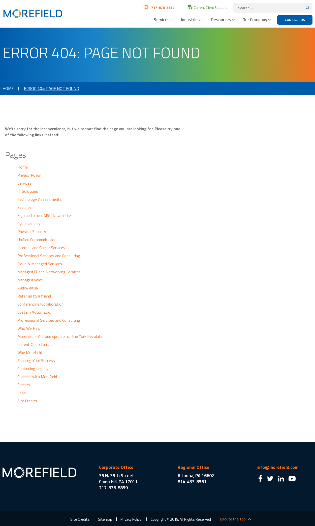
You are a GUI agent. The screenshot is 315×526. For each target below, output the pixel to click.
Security (24, 207)
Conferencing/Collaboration (40, 304)
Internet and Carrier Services (41, 248)
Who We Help (28, 328)
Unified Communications (37, 240)
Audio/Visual (28, 288)
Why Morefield (29, 352)
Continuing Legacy (32, 369)
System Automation (34, 312)
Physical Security (31, 231)
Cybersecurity (28, 223)
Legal (21, 393)
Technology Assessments (39, 199)
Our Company (254, 19)
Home (8, 88)
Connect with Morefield (37, 377)
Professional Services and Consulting (48, 256)
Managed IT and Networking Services (49, 272)
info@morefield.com (277, 467)
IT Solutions (27, 191)
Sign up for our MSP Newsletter (44, 215)
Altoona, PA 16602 (196, 475)
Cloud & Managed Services (39, 264)
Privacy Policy (29, 175)
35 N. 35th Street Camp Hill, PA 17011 (118, 478)
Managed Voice (30, 280)
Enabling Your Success (36, 360)
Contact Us (295, 19)
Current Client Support (210, 7)
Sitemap (105, 519)
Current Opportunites (35, 344)
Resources (221, 19)
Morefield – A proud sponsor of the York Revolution (61, 336)
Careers (23, 385)
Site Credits (27, 401)
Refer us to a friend (34, 296)
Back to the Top (233, 519)
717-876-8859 (162, 7)
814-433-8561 (192, 481)
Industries (190, 19)
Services (162, 19)
